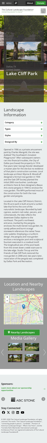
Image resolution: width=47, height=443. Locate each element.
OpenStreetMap (34, 323)
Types (8, 129)
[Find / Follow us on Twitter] (8, 412)
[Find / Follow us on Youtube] (22, 412)
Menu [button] (9, 3)
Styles (8, 135)
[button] (16, 3)
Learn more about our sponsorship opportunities (16, 389)
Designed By (11, 141)
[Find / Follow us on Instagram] (13, 412)
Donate (40, 3)
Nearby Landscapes (21, 332)
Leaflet (27, 323)
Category (9, 122)
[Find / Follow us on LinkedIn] (17, 412)
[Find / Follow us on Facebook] (3, 412)
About (30, 3)
